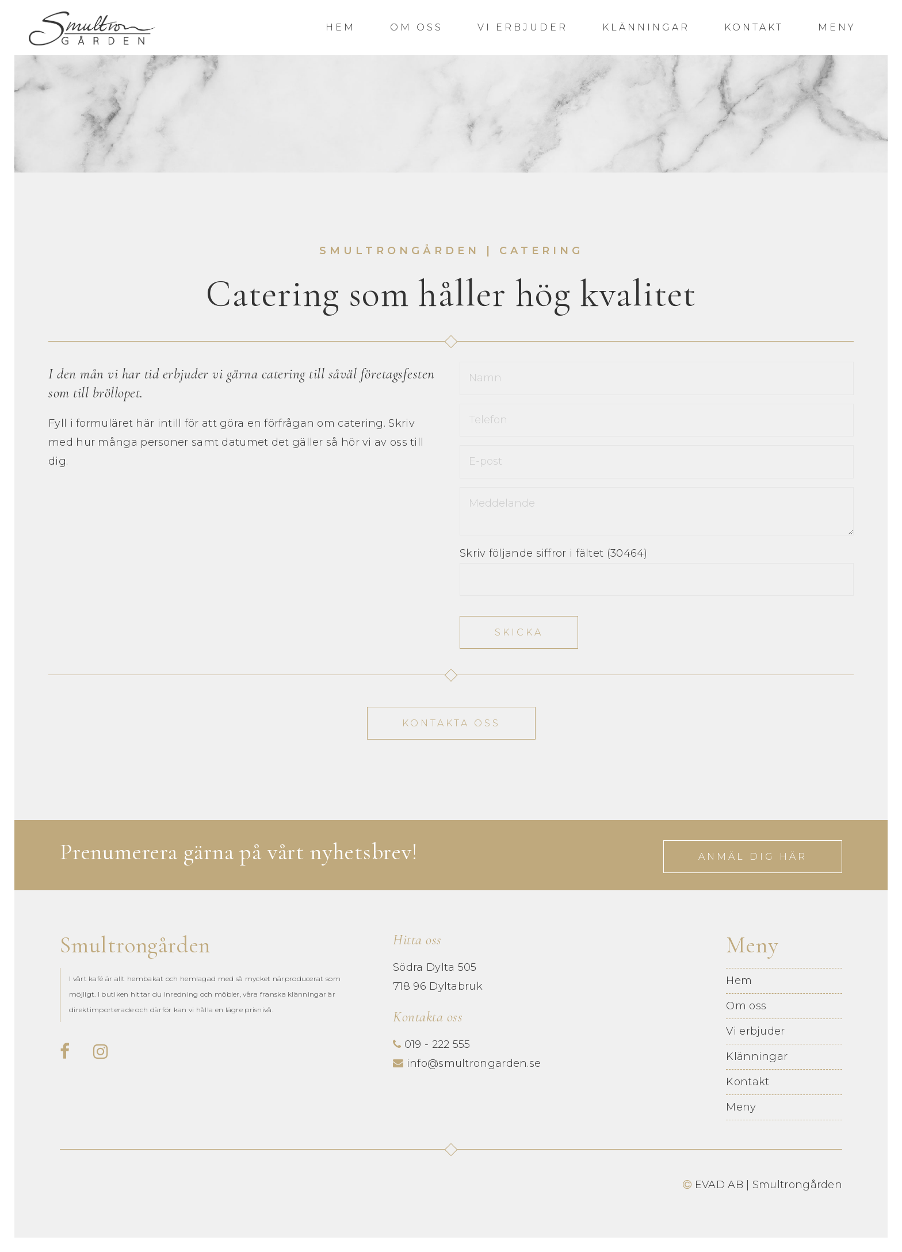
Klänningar (646, 27)
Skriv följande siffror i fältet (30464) (554, 553)
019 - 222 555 (437, 1044)
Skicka (519, 632)
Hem (341, 27)
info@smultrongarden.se (474, 1063)
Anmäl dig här (752, 856)
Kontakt (753, 27)
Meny (837, 27)
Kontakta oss (451, 723)
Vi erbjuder (522, 27)
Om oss (416, 27)
